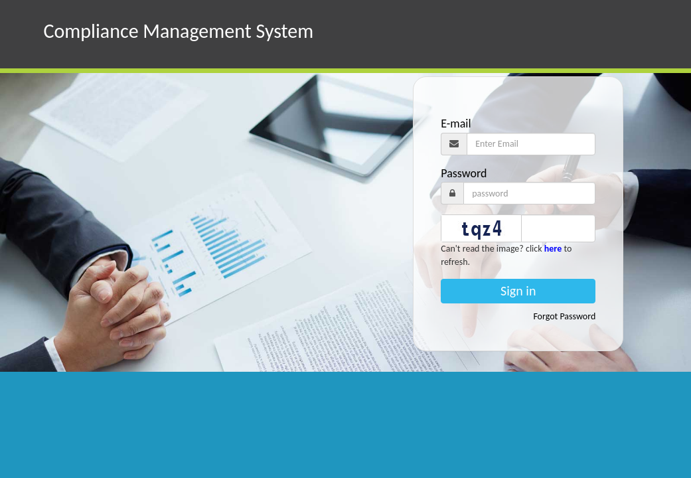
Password (464, 173)
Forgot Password (564, 316)
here (553, 248)
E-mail (456, 123)
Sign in (518, 291)
